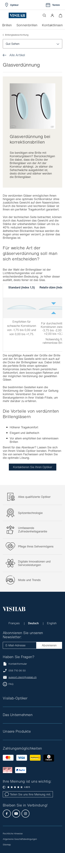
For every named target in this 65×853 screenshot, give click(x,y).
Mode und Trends (29, 580)
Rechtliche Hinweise (13, 833)
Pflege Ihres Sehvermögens (35, 546)
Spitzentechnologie (30, 513)
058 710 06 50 (17, 670)
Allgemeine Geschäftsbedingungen (20, 839)
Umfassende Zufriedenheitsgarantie (32, 529)
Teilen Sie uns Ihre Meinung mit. (28, 794)
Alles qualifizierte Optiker (34, 497)
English (52, 623)
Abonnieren (49, 645)
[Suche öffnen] (44, 15)
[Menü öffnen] (6, 15)
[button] (52, 15)
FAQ (10, 684)
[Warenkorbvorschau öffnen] (60, 15)
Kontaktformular (15, 664)
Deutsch (33, 623)
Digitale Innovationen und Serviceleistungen (34, 563)
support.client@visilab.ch (22, 677)
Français (14, 623)
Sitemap (7, 844)
